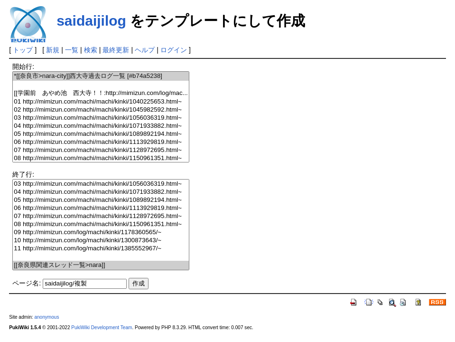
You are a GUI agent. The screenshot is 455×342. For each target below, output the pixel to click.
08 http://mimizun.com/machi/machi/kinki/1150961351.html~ (100, 158)
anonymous (46, 317)
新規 (52, 50)
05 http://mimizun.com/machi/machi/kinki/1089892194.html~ (100, 134)
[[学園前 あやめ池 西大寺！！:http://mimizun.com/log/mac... (100, 93)
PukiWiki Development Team (101, 327)
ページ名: (26, 283)
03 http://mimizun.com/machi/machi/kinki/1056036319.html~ (100, 118)
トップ (23, 50)
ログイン (173, 50)
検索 (90, 50)
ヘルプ (145, 50)
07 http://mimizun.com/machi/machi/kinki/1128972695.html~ (100, 150)
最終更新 (115, 50)
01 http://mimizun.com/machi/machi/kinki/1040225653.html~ (100, 102)
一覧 (71, 50)
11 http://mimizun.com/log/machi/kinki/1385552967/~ (100, 249)
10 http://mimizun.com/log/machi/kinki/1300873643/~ (100, 241)
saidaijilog (91, 20)
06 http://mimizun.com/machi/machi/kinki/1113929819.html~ (100, 142)
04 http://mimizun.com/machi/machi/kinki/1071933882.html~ (100, 126)
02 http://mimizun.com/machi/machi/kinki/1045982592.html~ (100, 110)
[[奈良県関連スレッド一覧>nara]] (100, 265)
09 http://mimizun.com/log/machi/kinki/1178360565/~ (100, 232)
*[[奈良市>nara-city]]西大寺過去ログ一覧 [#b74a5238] (100, 76)
